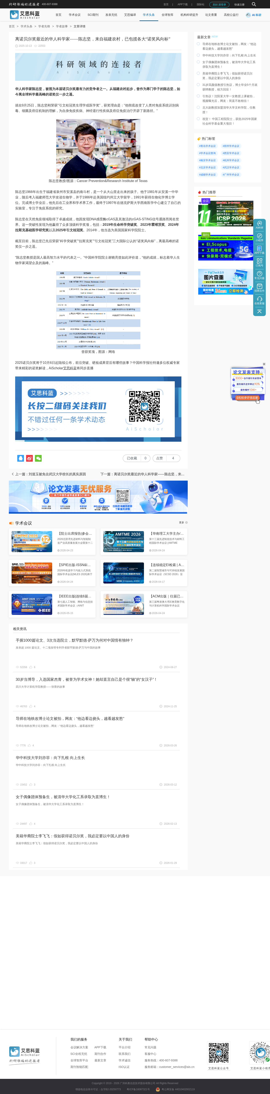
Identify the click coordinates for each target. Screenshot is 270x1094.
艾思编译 (130, 14)
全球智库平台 (79, 1060)
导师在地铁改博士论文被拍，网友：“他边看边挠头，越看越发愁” (70, 718)
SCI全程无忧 (78, 1053)
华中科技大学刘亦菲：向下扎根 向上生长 (50, 758)
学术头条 (149, 14)
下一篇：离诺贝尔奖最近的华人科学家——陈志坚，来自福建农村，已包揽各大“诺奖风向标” (144, 474)
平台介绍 (124, 1047)
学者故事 (62, 26)
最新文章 (100, 1060)
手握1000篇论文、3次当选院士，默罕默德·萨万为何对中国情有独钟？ (74, 640)
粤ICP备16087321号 (138, 1089)
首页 (166, 4)
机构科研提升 (189, 14)
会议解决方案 (79, 1047)
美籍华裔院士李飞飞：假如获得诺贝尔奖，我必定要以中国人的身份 (72, 836)
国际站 (200, 4)
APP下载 (100, 1047)
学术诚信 (124, 1060)
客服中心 (150, 1053)
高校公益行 (231, 14)
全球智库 (167, 14)
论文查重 (211, 14)
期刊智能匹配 (79, 1067)
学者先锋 (44, 26)
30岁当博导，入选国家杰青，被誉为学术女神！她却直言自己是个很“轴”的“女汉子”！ (87, 679)
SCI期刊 (93, 14)
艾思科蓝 (70, 368)
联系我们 (124, 1053)
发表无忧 (111, 14)
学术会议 (75, 14)
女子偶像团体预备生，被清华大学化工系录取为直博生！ (63, 797)
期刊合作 (100, 1053)
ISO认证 (124, 1067)
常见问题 (150, 1047)
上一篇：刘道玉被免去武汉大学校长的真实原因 (48, 474)
